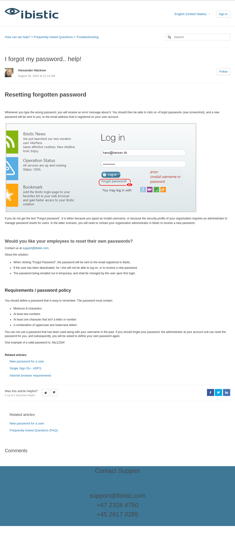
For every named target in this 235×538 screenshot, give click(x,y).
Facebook (210, 392)
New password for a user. (27, 423)
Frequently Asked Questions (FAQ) (34, 430)
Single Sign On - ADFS (25, 368)
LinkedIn (226, 392)
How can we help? (17, 37)
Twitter (218, 392)
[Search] (197, 37)
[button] (45, 392)
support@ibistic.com (35, 248)
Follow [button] (223, 71)
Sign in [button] (223, 14)
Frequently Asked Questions (53, 37)
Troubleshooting (87, 37)
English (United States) (191, 14)
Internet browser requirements (31, 375)
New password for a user (27, 361)
